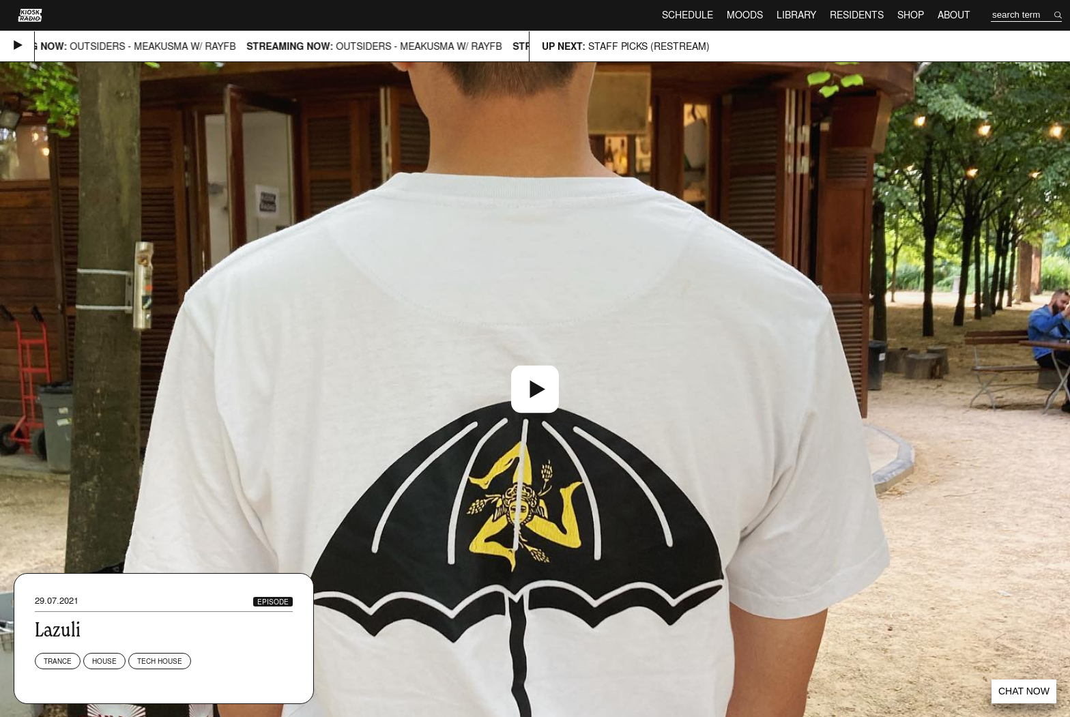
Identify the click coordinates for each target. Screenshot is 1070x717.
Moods (745, 14)
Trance (58, 661)
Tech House (159, 661)
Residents (857, 14)
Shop (910, 14)
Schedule (687, 14)
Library (796, 14)
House (104, 661)
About (954, 14)
